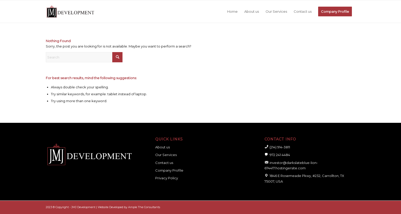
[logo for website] (70, 11)
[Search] (84, 57)
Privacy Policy (166, 178)
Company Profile (169, 170)
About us (162, 147)
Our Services (166, 155)
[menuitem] (232, 11)
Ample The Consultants (144, 207)
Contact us (164, 163)
